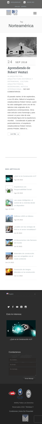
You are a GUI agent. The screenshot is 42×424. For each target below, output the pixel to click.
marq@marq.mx (16, 2)
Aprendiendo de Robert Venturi (19, 70)
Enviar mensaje (29, 378)
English (17, 6)
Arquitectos (16, 76)
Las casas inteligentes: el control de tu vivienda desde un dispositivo (24, 202)
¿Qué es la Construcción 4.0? (25, 176)
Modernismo (14, 86)
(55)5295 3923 (30, 2)
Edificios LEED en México (23, 216)
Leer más (13, 134)
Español (24, 6)
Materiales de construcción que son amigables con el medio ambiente (24, 256)
